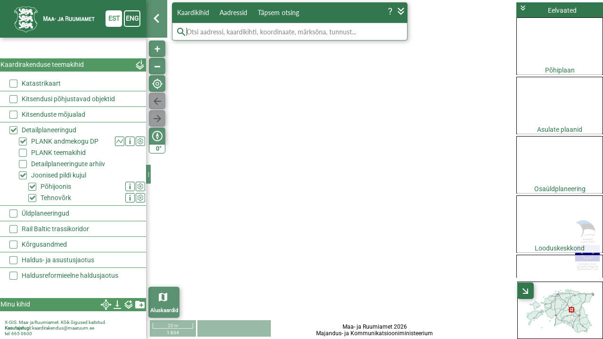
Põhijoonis (56, 186)
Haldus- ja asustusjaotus (58, 260)
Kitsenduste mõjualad (53, 114)
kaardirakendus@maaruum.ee (63, 328)
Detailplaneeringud (49, 130)
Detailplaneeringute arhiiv (68, 164)
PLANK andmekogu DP (64, 141)
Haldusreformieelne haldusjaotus (70, 275)
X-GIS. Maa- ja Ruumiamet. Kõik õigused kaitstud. (55, 322)
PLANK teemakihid (58, 152)
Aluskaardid (164, 310)
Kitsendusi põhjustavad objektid (68, 99)
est (114, 18)
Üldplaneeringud (45, 213)
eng (132, 18)
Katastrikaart (41, 83)
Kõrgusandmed (44, 244)
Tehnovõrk (56, 198)
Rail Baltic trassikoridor (55, 229)
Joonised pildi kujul (58, 175)
